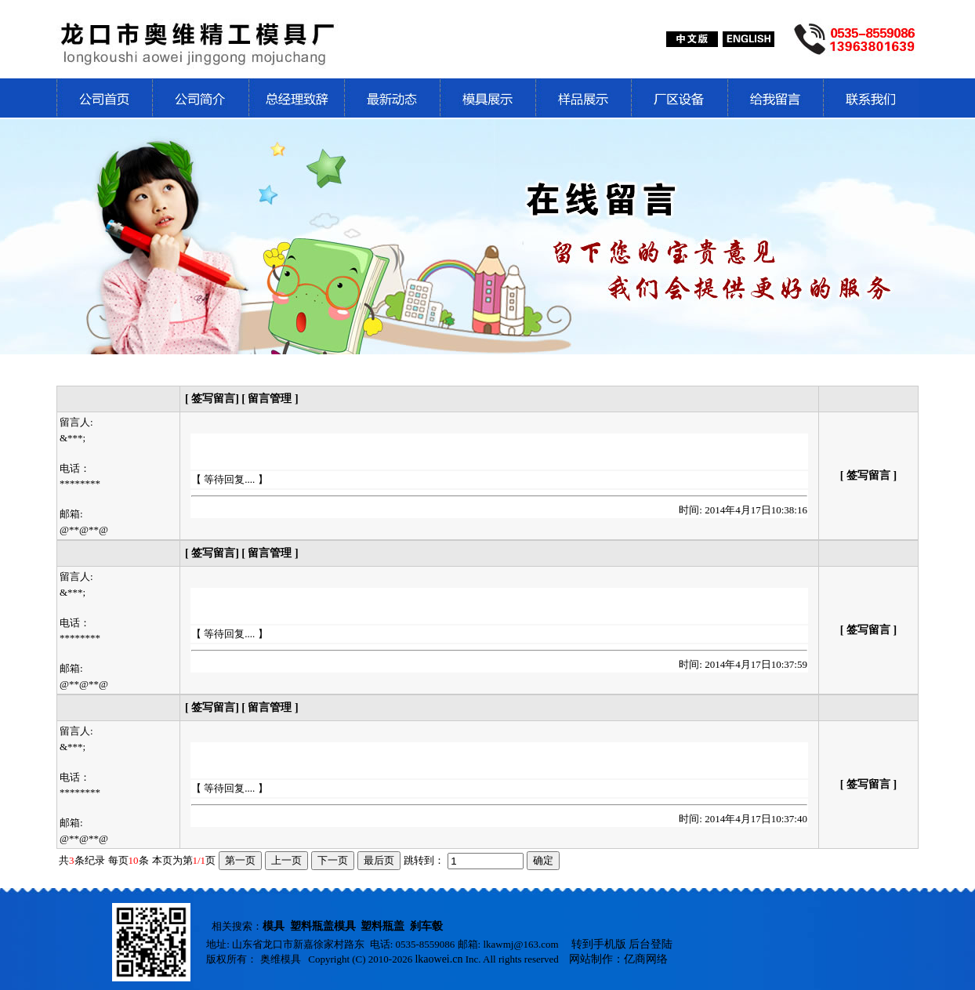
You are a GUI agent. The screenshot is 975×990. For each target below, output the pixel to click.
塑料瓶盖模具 (323, 926)
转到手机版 (598, 944)
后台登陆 (650, 944)
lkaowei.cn (438, 959)
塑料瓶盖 (382, 926)
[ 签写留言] (213, 398)
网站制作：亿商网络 (618, 959)
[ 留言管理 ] (269, 398)
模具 (274, 926)
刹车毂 (426, 926)
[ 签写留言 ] (868, 475)
